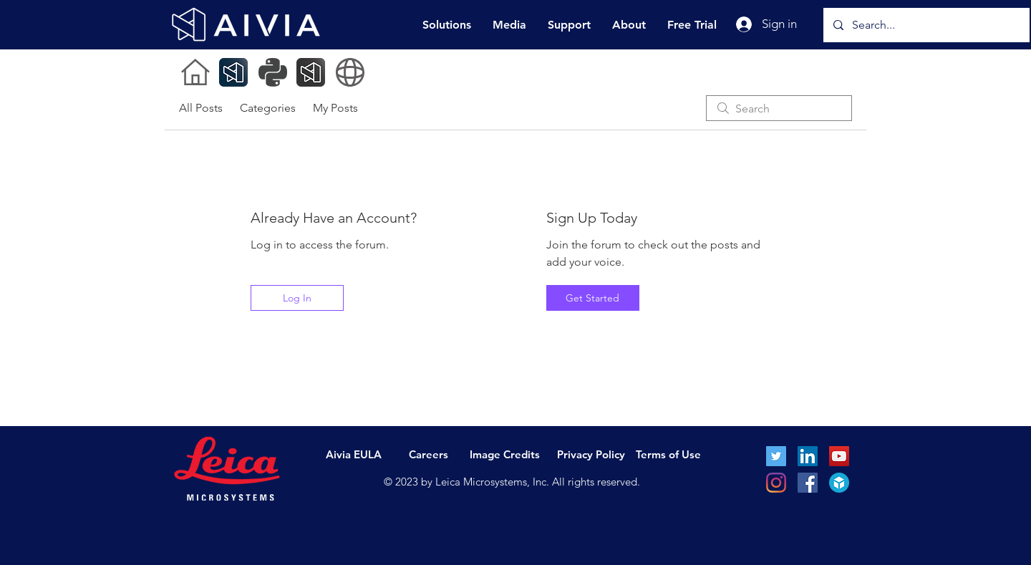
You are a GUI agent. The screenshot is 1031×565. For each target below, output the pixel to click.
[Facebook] (808, 483)
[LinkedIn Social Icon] (808, 456)
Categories (268, 108)
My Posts (335, 108)
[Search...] (925, 25)
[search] (779, 108)
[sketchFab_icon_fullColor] (839, 483)
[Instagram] (776, 483)
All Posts (201, 108)
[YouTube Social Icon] (839, 456)
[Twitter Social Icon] (776, 456)
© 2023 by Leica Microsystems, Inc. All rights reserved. (512, 481)
